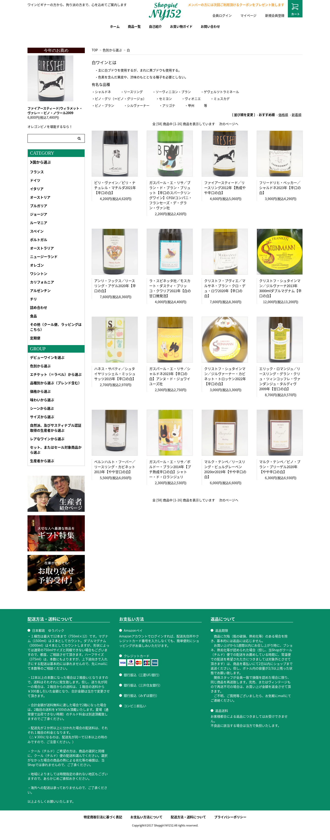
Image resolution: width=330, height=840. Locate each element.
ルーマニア (38, 222)
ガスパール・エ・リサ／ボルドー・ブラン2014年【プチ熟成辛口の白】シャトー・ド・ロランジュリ (170, 469)
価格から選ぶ (40, 391)
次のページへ (228, 123)
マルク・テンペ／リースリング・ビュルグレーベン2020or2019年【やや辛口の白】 (225, 469)
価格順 (283, 114)
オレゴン (37, 265)
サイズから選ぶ (42, 416)
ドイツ (35, 180)
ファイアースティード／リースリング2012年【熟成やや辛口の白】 (225, 187)
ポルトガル (38, 239)
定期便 (35, 337)
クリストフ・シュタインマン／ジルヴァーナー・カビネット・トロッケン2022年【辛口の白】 (225, 376)
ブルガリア (38, 205)
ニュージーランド (44, 256)
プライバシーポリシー (230, 817)
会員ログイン (222, 15)
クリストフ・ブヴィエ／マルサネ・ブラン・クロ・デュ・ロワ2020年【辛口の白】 (224, 288)
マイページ (248, 15)
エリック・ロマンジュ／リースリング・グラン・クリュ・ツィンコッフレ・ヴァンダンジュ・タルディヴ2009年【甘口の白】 (279, 378)
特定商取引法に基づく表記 (103, 817)
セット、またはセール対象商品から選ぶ (56, 450)
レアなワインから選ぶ (47, 438)
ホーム (115, 26)
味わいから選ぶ (42, 399)
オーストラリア (42, 248)
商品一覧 (134, 26)
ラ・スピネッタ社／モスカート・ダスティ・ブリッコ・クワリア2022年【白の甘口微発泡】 (170, 288)
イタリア (37, 188)
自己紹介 (155, 26)
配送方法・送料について (188, 817)
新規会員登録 (274, 15)
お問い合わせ (210, 26)
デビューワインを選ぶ (47, 357)
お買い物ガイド (181, 26)
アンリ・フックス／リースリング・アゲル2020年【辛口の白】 (115, 285)
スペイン (37, 231)
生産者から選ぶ (42, 460)
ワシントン (38, 273)
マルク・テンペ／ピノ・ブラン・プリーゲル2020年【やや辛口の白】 (279, 466)
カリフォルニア (42, 282)
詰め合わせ (38, 307)
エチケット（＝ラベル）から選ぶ (56, 374)
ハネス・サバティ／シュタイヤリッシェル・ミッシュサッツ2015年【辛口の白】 (115, 373)
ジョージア (38, 214)
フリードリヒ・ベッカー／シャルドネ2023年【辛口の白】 (280, 187)
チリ (33, 299)
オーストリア (40, 197)
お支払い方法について (146, 817)
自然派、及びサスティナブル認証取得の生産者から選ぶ (55, 428)
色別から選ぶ (112, 50)
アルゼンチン (40, 290)
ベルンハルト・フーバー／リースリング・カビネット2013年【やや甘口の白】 (114, 466)
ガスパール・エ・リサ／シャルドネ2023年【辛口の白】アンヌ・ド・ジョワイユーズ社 (169, 376)
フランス (37, 171)
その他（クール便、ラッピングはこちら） (56, 327)
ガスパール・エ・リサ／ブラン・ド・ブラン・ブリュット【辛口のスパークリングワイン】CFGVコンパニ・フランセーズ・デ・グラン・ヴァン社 (170, 195)
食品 (33, 315)
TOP (95, 50)
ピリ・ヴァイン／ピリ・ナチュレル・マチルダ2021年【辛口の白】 (115, 187)
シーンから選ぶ (42, 408)
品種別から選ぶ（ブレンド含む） (56, 382)
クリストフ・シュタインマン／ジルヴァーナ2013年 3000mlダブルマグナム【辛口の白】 (280, 288)
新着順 (296, 114)
